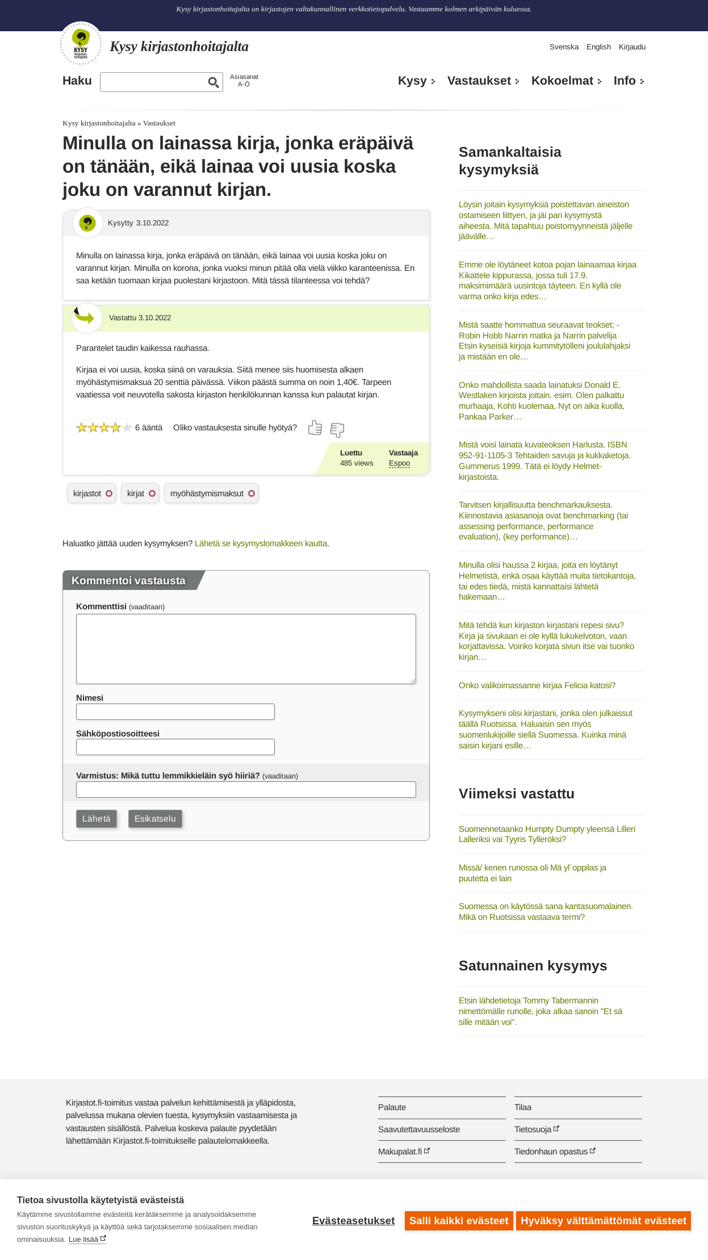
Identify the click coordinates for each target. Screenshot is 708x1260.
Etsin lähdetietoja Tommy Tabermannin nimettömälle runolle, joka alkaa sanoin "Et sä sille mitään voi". (540, 1010)
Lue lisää (83, 1239)
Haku (77, 80)
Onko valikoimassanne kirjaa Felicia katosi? (537, 685)
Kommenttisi (101, 606)
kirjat (135, 493)
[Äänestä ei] (336, 430)
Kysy (412, 80)
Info (625, 80)
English (598, 47)
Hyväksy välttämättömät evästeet (603, 1219)
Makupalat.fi (400, 1151)
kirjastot (87, 493)
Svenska (564, 47)
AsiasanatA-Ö (244, 80)
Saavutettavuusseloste (419, 1129)
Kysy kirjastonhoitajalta (98, 123)
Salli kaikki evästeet (456, 1219)
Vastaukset (479, 80)
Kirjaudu (632, 47)
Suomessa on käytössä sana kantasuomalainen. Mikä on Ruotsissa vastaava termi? (546, 911)
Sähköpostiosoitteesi (118, 733)
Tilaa (522, 1107)
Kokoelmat (562, 80)
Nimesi (89, 697)
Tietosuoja (532, 1129)
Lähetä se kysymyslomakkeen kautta (261, 543)
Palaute (392, 1107)
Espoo (399, 463)
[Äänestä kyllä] (315, 427)
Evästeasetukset (351, 1219)
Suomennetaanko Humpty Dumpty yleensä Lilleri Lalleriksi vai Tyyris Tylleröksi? (547, 834)
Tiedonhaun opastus (551, 1151)
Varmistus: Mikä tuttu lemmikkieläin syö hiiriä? (168, 775)
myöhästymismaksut (207, 493)
